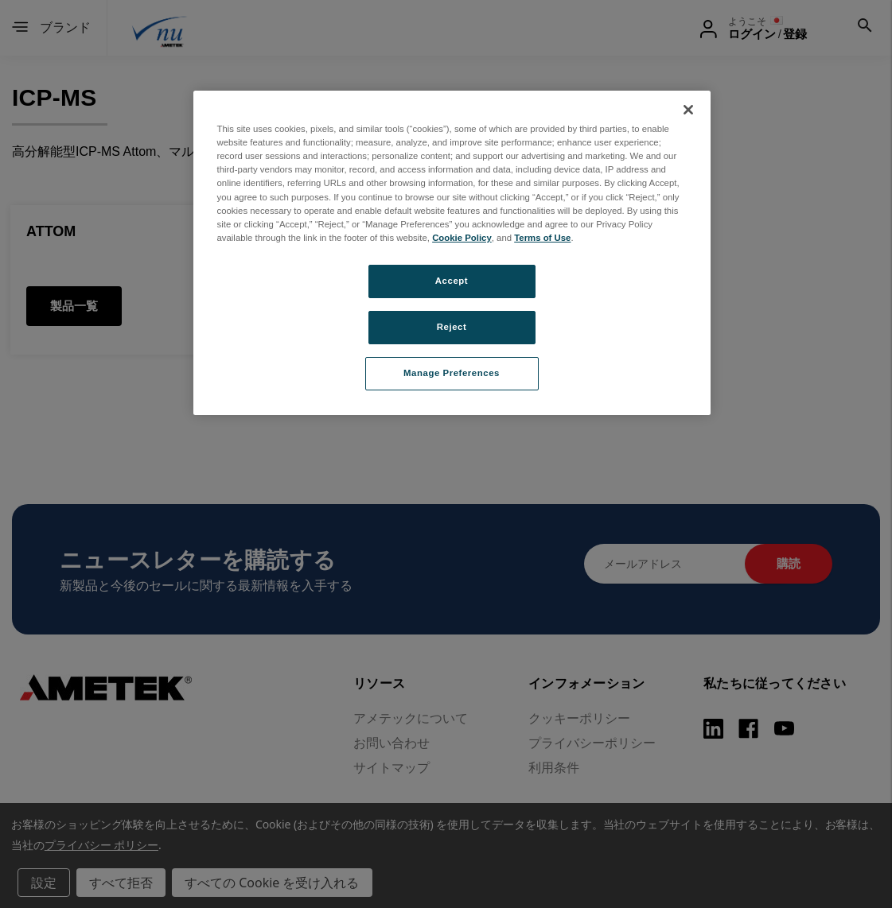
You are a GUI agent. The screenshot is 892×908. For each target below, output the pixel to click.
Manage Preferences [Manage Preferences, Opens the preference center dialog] (451, 373)
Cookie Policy (462, 238)
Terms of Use (542, 238)
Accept (451, 280)
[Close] (688, 109)
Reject (452, 327)
